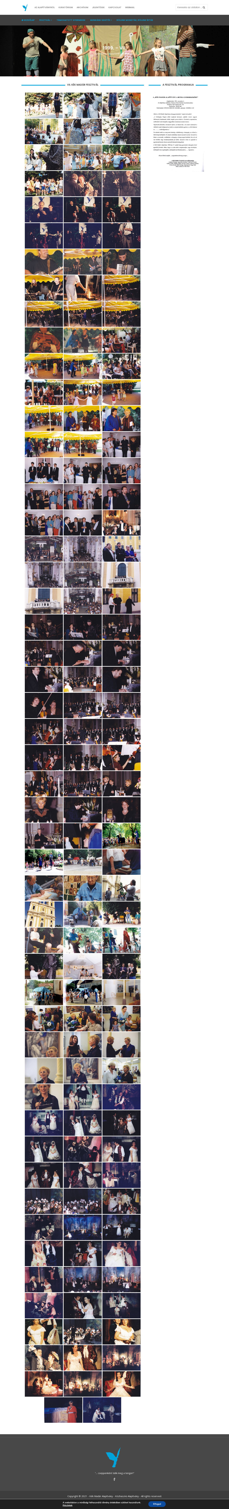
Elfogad (157, 1503)
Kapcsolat (114, 7)
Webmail (130, 7)
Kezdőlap (28, 20)
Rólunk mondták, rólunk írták (135, 20)
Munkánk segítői (101, 20)
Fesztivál (45, 20)
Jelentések (98, 7)
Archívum (82, 7)
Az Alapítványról (45, 7)
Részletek (68, 1505)
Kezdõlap (101, 53)
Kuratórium (66, 7)
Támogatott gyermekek (71, 20)
